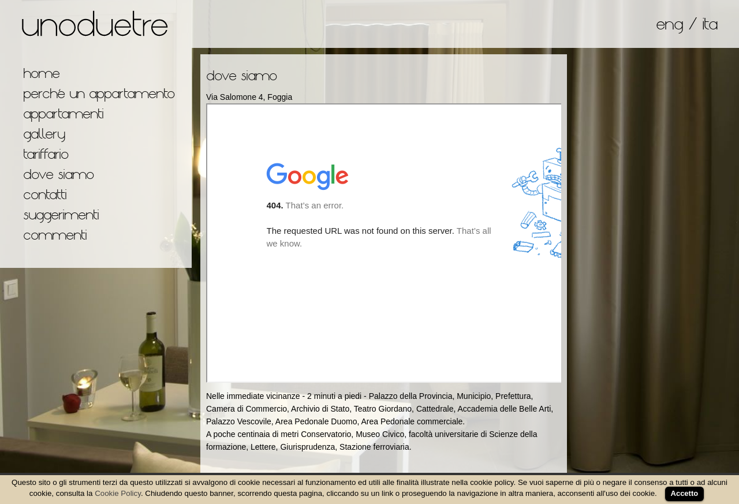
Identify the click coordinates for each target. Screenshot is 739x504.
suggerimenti (61, 214)
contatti (44, 194)
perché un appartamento (98, 93)
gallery (44, 133)
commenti (55, 234)
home (41, 73)
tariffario (45, 153)
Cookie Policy (118, 493)
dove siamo (58, 174)
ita (709, 23)
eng (669, 23)
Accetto (685, 493)
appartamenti (63, 113)
